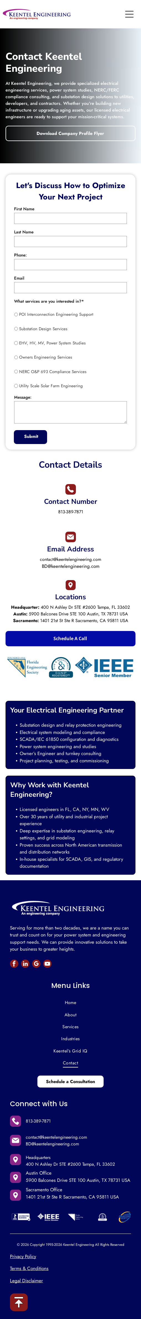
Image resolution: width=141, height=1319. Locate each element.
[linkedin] (25, 964)
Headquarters (38, 1157)
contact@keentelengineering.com (70, 559)
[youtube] (47, 964)
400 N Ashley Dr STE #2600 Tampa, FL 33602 (85, 607)
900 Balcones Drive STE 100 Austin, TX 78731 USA (79, 1180)
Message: (23, 397)
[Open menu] (129, 14)
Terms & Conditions (29, 1268)
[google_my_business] (36, 964)
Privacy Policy (23, 1256)
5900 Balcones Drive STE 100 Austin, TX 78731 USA (78, 614)
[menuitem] (70, 1003)
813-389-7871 (70, 512)
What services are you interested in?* (49, 301)
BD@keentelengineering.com (70, 566)
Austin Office (39, 1173)
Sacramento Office (44, 1189)
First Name (24, 209)
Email (19, 278)
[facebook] (14, 964)
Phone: (20, 255)
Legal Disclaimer (26, 1280)
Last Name (24, 232)
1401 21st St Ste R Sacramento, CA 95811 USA (84, 620)
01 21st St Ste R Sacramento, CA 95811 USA (75, 1197)
